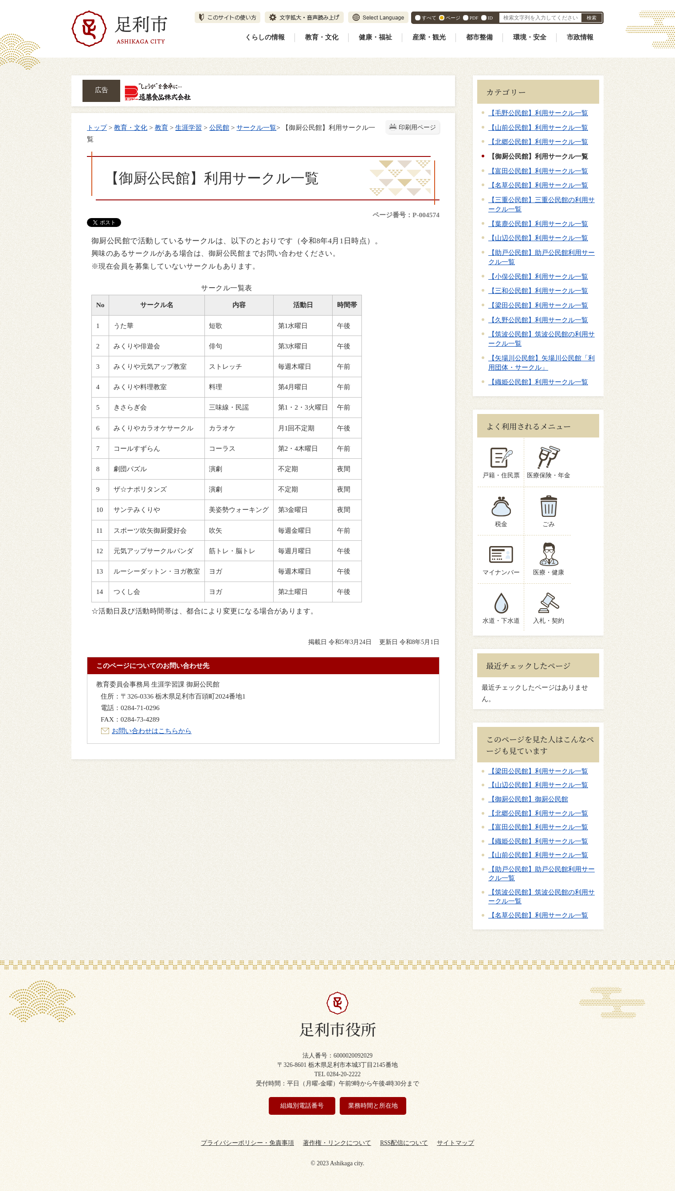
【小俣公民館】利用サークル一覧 (538, 276)
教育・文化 (321, 37)
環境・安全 (529, 37)
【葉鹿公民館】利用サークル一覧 (538, 223)
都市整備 (479, 37)
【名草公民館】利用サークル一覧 (538, 185)
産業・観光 (429, 37)
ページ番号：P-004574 (406, 215)
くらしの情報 (265, 37)
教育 (161, 127)
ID (490, 17)
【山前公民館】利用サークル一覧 (538, 127)
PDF (474, 17)
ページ (453, 17)
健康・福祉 (375, 37)
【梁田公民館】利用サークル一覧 (538, 305)
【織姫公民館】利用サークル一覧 (538, 382)
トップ (97, 127)
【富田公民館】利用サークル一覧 (538, 171)
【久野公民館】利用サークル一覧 (538, 320)
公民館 (219, 127)
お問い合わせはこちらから (152, 730)
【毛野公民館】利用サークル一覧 (538, 113)
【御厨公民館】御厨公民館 (528, 799)
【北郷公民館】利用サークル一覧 (538, 141)
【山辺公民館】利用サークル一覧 (538, 238)
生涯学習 (188, 127)
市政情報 (580, 37)
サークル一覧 (256, 127)
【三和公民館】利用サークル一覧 (538, 290)
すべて (429, 17)
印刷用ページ (417, 127)
